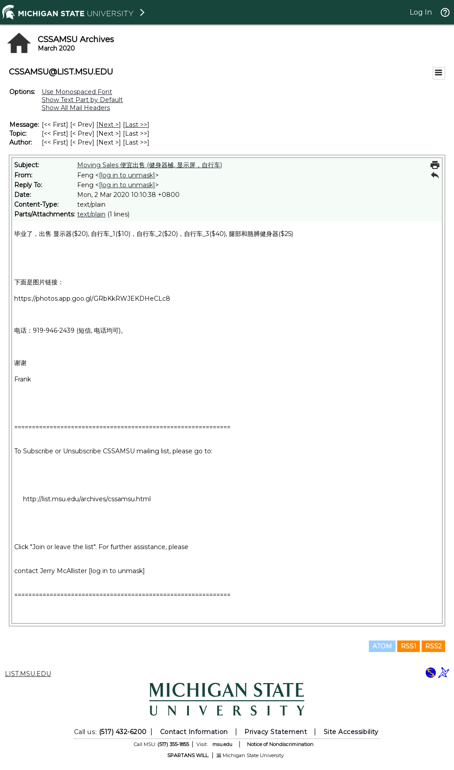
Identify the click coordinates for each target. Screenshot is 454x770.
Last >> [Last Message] (136, 125)
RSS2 (433, 646)
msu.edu (222, 744)
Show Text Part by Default (82, 100)
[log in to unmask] (127, 175)
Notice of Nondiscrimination (280, 744)
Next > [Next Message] (108, 125)
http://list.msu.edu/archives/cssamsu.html (87, 499)
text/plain (91, 214)
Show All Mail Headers (76, 108)
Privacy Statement (275, 732)
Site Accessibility (351, 732)
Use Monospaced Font (77, 92)
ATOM (382, 646)
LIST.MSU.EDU (28, 674)
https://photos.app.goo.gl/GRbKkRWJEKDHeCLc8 (92, 298)
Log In (421, 12)
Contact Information (194, 732)
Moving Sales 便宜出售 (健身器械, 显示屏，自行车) (149, 165)
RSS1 (408, 646)
